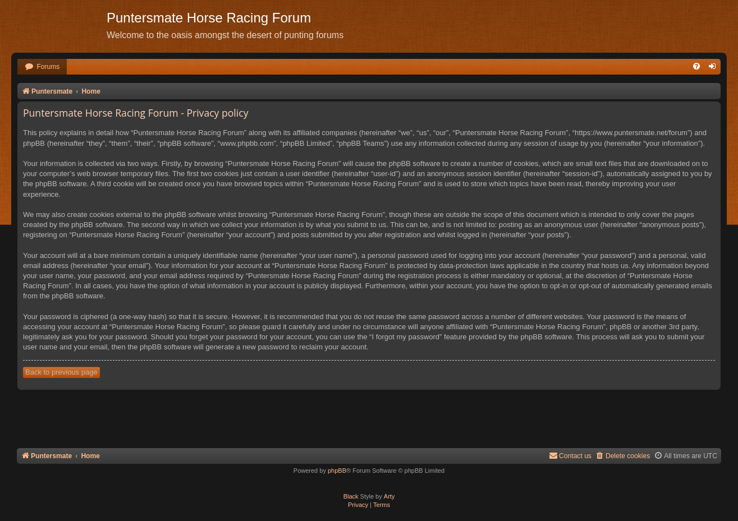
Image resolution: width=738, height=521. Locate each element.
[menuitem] (42, 67)
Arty (389, 496)
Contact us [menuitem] (570, 455)
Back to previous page (61, 372)
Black (351, 496)
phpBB (337, 470)
